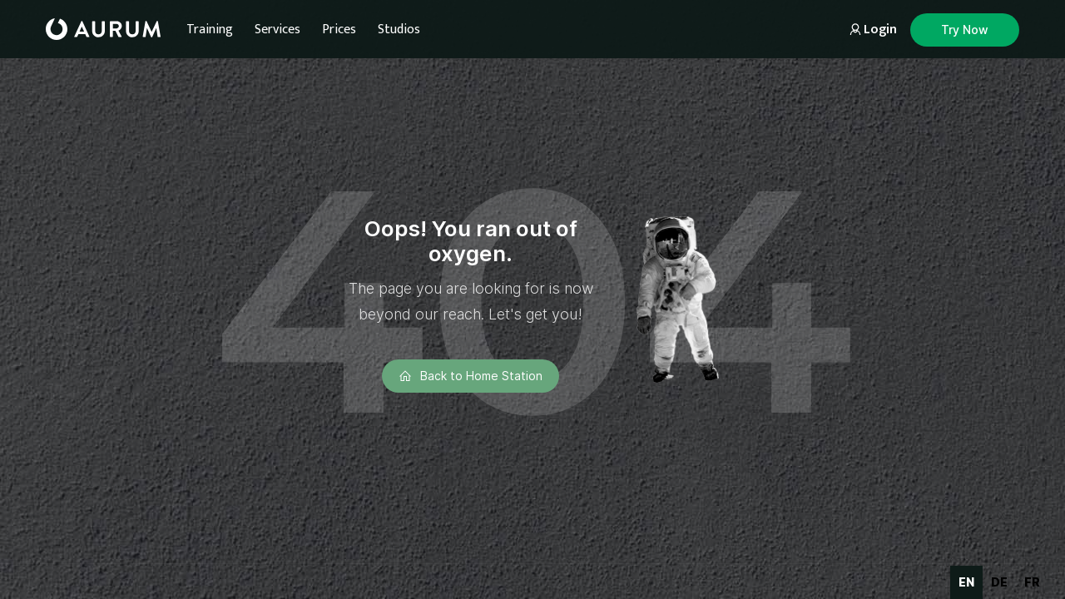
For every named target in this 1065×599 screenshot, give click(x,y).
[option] (999, 582)
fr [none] (1032, 582)
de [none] (999, 582)
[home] (103, 29)
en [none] (966, 582)
